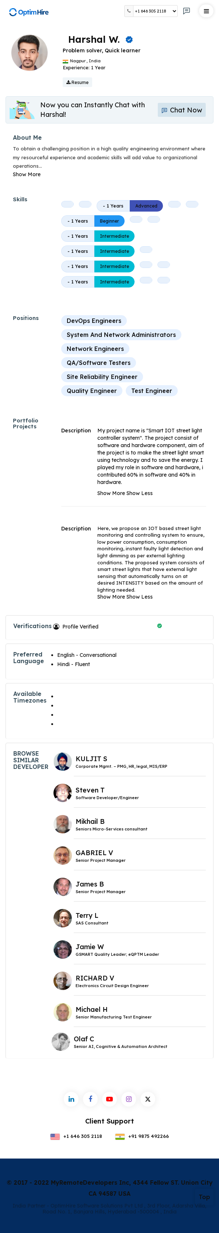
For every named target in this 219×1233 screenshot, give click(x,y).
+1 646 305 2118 (76, 1136)
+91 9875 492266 (142, 1136)
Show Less (139, 493)
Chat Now (181, 110)
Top (204, 1197)
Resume (77, 82)
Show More (27, 174)
